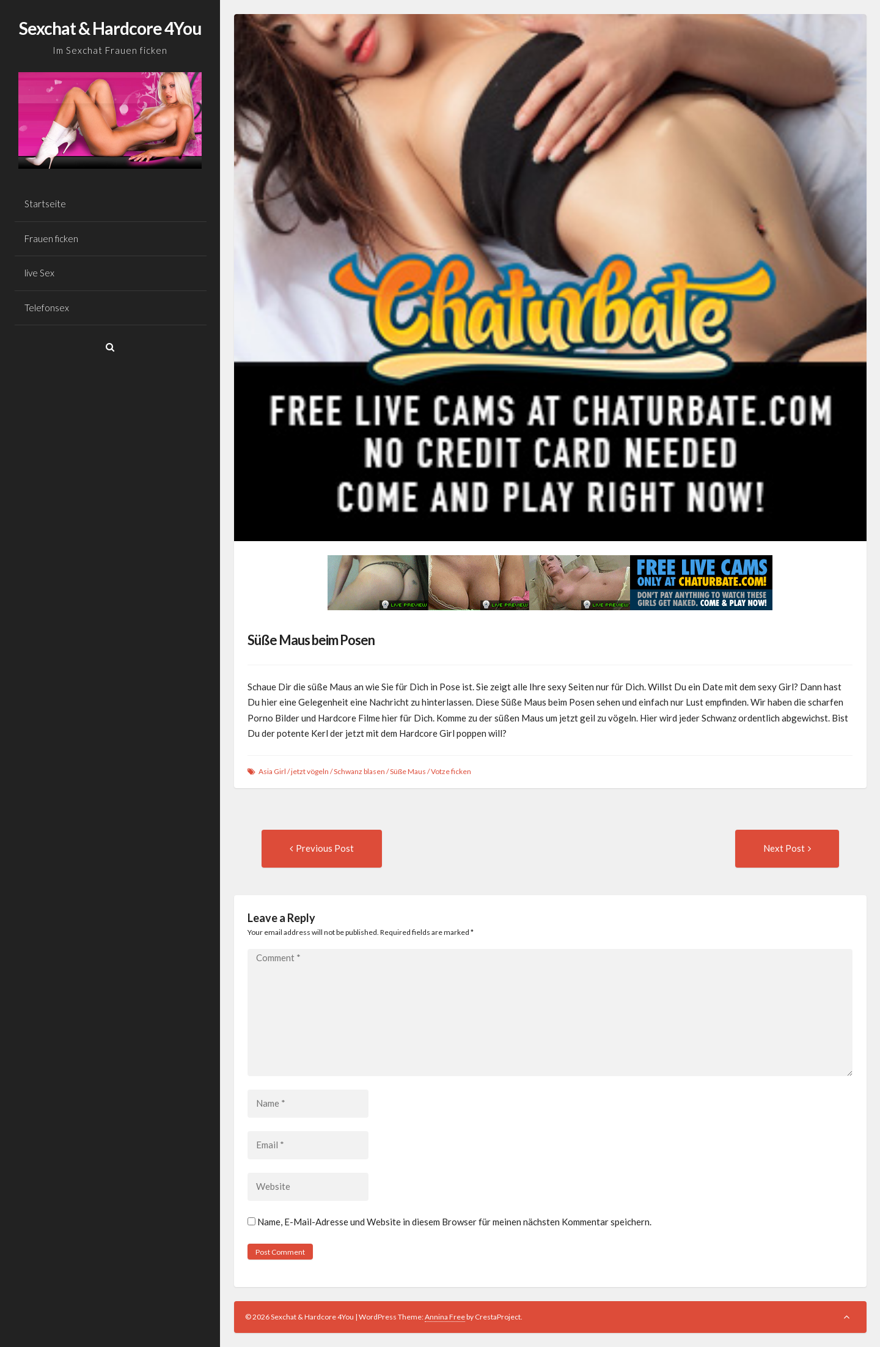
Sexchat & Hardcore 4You (110, 28)
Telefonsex (46, 307)
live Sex (39, 272)
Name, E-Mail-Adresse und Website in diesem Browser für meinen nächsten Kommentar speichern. (454, 1221)
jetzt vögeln (310, 771)
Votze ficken (451, 771)
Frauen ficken (51, 238)
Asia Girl (272, 771)
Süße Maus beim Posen (311, 640)
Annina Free (445, 1316)
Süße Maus (408, 771)
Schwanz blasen (359, 771)
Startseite (45, 203)
